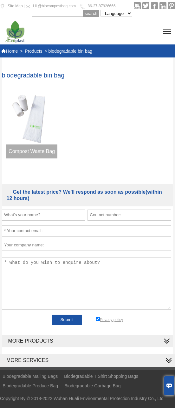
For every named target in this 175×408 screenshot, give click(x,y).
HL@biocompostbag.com (54, 6)
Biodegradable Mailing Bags (30, 376)
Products (33, 51)
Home (9, 51)
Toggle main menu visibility (167, 29)
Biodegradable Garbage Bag (92, 385)
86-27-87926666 (102, 6)
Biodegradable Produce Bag (30, 385)
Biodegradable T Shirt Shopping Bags (101, 376)
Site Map (15, 6)
